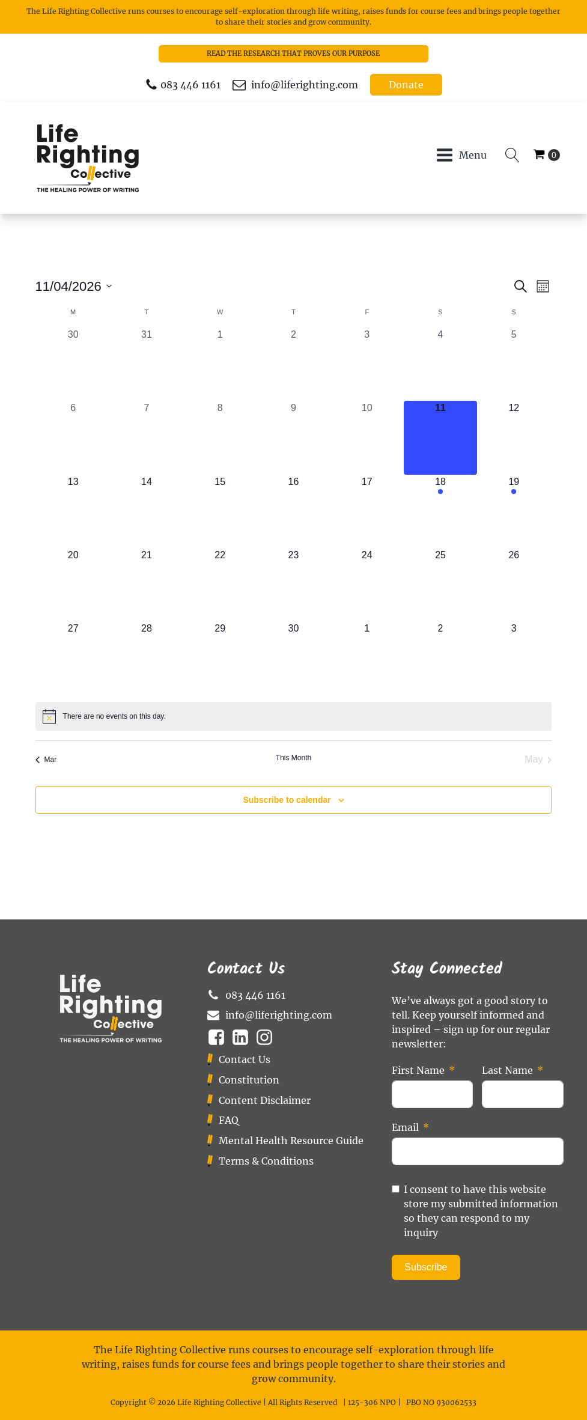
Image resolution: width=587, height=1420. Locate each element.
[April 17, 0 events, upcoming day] (367, 511)
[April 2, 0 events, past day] (293, 364)
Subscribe (425, 1267)
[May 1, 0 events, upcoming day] (367, 658)
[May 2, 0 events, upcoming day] (440, 658)
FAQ (229, 1120)
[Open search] (512, 155)
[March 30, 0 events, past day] (73, 364)
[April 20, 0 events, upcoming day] (73, 584)
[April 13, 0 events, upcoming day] (73, 511)
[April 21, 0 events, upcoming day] (146, 584)
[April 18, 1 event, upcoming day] (440, 511)
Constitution (249, 1080)
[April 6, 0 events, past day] (73, 437)
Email (405, 1127)
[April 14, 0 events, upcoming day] (146, 511)
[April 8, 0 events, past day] (220, 437)
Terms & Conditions (266, 1161)
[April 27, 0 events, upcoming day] (73, 658)
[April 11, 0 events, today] (440, 437)
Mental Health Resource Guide (291, 1141)
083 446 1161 (190, 85)
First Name (418, 1070)
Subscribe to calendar (286, 800)
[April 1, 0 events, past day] (220, 364)
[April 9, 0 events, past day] (293, 437)
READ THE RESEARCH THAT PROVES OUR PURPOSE (293, 53)
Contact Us (244, 1059)
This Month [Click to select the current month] (293, 758)
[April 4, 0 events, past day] (440, 364)
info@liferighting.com (304, 85)
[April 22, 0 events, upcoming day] (220, 584)
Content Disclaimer (265, 1100)
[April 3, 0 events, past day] (367, 364)
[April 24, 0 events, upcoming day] (367, 584)
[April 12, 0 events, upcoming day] (513, 437)
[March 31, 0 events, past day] (146, 364)
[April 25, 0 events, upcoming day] (440, 584)
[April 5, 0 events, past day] (513, 364)
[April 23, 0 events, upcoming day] (293, 584)
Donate (406, 85)
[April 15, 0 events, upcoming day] (220, 511)
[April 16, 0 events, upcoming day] (293, 511)
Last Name (507, 1070)
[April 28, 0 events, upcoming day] (146, 658)
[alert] (293, 716)
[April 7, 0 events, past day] (146, 437)
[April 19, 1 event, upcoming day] (513, 511)
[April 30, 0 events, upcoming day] (293, 658)
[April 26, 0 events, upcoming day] (513, 584)
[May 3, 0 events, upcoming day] (513, 658)
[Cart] (546, 155)
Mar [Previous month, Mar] (46, 759)
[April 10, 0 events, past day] (367, 437)
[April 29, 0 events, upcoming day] (220, 658)
